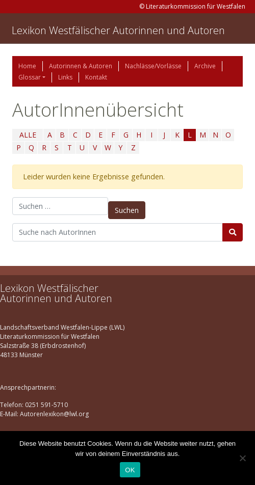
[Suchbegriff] (117, 232)
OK (130, 470)
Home (27, 66)
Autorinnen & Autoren (80, 66)
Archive (205, 66)
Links (65, 77)
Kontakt (96, 77)
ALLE (27, 135)
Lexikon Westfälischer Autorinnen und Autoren (118, 30)
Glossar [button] (29, 77)
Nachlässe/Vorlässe (153, 66)
